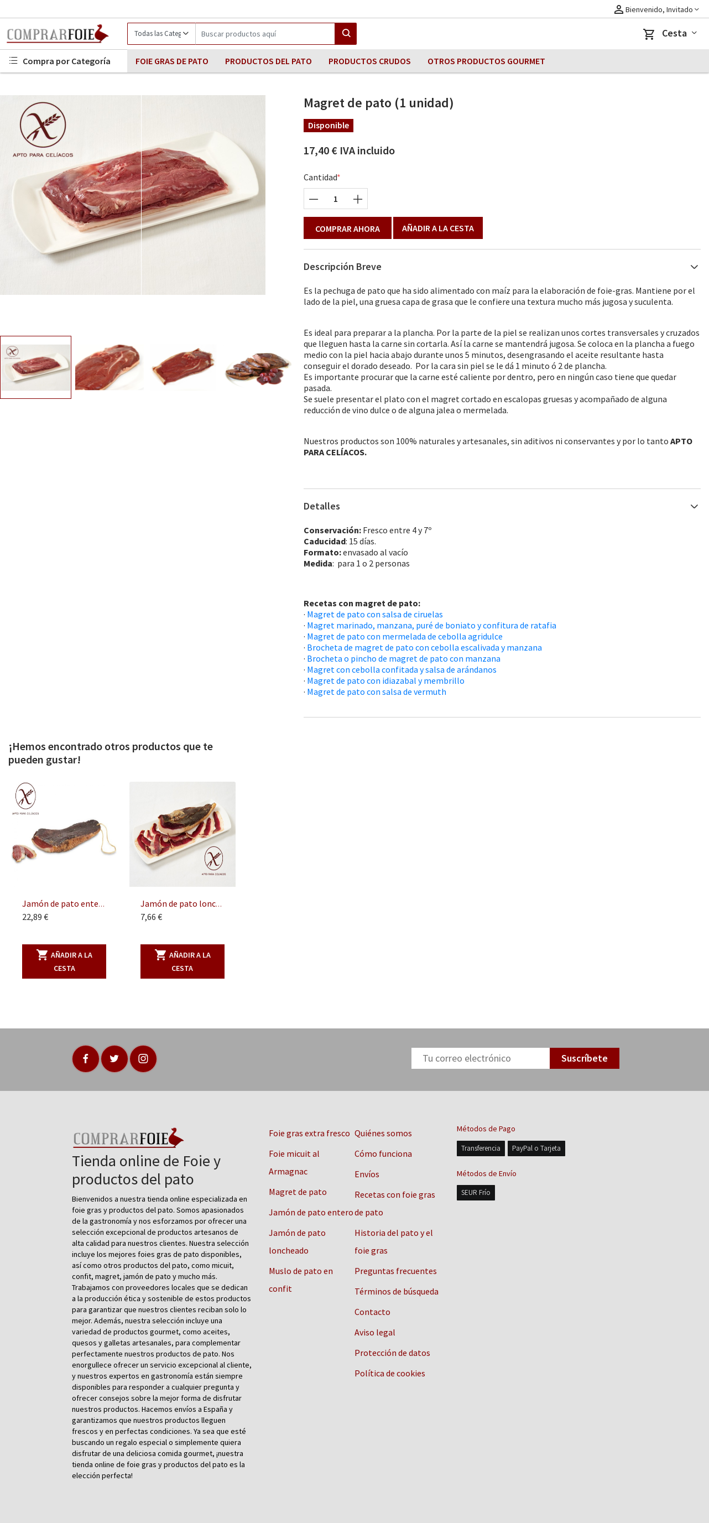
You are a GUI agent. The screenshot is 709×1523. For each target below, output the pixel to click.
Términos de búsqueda (396, 1291)
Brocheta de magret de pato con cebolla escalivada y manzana (424, 647)
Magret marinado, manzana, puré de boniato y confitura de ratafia (431, 625)
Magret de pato (298, 1191)
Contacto (372, 1311)
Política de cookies (389, 1373)
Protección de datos (392, 1352)
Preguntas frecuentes (395, 1270)
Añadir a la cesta (438, 227)
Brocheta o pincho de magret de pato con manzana (404, 658)
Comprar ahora (347, 228)
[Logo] (63, 33)
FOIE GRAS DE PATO (171, 60)
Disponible (328, 125)
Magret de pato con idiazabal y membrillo (386, 680)
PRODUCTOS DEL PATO (268, 60)
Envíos (366, 1173)
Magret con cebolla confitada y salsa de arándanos (402, 669)
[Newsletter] (480, 1058)
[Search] (265, 34)
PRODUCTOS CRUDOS (370, 60)
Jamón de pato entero (311, 1212)
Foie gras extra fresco (309, 1133)
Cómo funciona (383, 1153)
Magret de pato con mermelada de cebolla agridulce (405, 636)
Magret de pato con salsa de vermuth (376, 691)
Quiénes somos (383, 1133)
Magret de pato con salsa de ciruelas (375, 614)
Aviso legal (374, 1332)
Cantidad (320, 177)
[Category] (161, 34)
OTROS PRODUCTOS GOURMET (486, 60)
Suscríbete (584, 1058)
